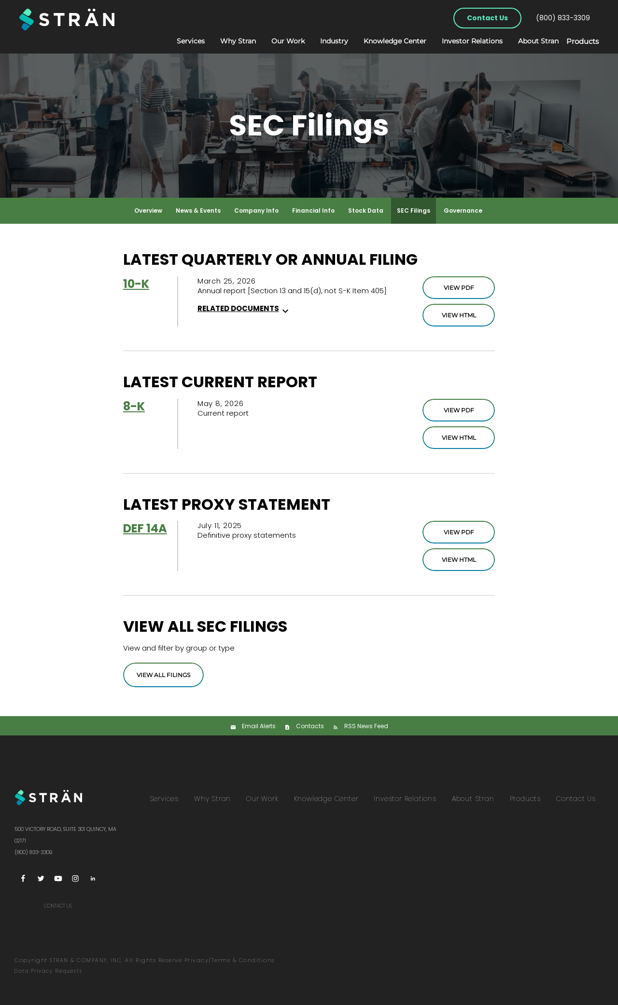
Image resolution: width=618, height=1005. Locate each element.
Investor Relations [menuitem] (405, 798)
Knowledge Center (384, 41)
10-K (136, 284)
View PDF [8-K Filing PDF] (459, 410)
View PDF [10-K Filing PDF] (459, 287)
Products (577, 41)
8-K (134, 406)
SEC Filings (413, 210)
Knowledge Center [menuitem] (326, 798)
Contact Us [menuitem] (576, 798)
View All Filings (163, 675)
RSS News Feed (366, 726)
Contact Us (487, 18)
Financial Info (313, 210)
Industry (324, 41)
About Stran (528, 41)
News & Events (198, 210)
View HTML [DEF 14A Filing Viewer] (459, 559)
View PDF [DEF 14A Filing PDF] (459, 532)
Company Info (256, 210)
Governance (463, 210)
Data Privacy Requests (48, 971)
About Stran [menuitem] (473, 798)
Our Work (278, 41)
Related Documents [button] (244, 308)
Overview (148, 210)
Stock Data (365, 210)
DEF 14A (145, 528)
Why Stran (228, 41)
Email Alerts (259, 726)
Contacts (310, 726)
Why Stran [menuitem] (212, 798)
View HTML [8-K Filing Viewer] (459, 437)
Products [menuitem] (525, 798)
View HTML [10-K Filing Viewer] (459, 315)
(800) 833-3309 (563, 18)
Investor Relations (462, 41)
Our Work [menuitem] (262, 798)
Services (181, 41)
